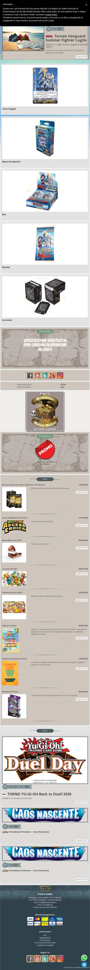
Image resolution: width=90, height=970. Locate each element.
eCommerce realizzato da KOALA (76, 967)
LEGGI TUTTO (82, 57)
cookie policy (51, 14)
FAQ (45, 935)
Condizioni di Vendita (45, 945)
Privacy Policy (45, 940)
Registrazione (45, 938)
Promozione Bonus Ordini (45, 942)
